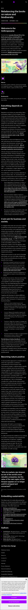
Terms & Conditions (6, 568)
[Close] (26, 579)
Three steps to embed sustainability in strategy (14, 509)
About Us (3, 555)
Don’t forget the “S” (8, 518)
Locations (3, 560)
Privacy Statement (5, 566)
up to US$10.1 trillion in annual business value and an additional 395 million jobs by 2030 (14, 269)
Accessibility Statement (7, 574)
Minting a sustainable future (10, 508)
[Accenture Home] (14, 2)
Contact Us (4, 558)
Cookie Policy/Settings (6, 571)
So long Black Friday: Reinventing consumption (14, 514)
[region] (14, 593)
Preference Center (5, 550)
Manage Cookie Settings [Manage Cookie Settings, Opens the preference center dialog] (14, 605)
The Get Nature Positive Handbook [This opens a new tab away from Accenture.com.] (10, 339)
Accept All (13, 597)
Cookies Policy (23, 593)
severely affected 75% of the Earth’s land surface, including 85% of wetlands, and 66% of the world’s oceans (13, 37)
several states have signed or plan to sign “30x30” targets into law (13, 135)
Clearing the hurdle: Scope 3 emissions (12, 523)
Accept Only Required (14, 601)
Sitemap (3, 563)
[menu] (2, 2)
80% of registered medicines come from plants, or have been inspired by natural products (12, 147)
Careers (3, 552)
